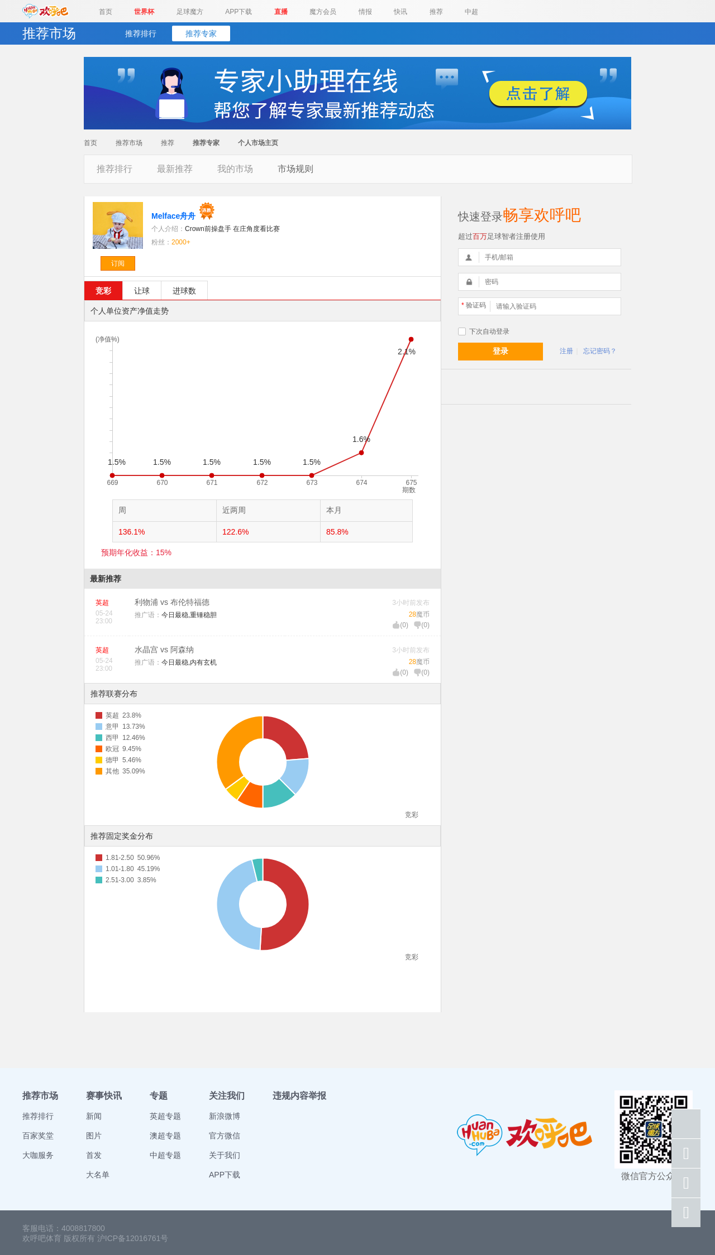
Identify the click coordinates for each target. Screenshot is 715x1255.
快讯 (400, 12)
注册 (566, 351)
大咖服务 (38, 1155)
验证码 (473, 305)
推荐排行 (140, 33)
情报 (365, 12)
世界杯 (144, 12)
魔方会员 (322, 12)
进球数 (184, 290)
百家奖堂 (38, 1135)
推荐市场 (129, 143)
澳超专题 (165, 1135)
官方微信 (224, 1135)
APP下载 (238, 12)
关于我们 (224, 1155)
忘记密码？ (600, 351)
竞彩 (103, 290)
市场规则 (295, 169)
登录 (500, 351)
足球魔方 (190, 12)
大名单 (97, 1174)
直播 (281, 12)
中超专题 (165, 1155)
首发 (94, 1155)
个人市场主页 (258, 143)
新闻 (94, 1116)
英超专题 (165, 1116)
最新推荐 (175, 169)
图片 (94, 1135)
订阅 (118, 263)
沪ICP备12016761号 (133, 1238)
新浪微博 (224, 1116)
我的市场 (235, 169)
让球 (142, 290)
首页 (105, 12)
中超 (471, 12)
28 (412, 614)
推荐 (436, 12)
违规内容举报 (299, 1095)
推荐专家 (201, 33)
